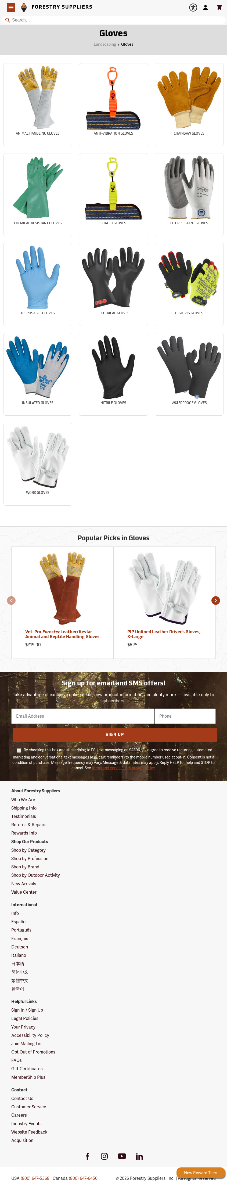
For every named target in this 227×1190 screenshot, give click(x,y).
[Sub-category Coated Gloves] (113, 194)
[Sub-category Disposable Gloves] (37, 284)
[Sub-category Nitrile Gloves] (113, 374)
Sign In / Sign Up (27, 1010)
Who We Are (23, 800)
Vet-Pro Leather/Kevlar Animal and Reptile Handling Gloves (62, 634)
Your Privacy (23, 1027)
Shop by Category (28, 850)
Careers (19, 1115)
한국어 (17, 989)
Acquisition (22, 1140)
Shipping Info (24, 808)
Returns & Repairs (28, 825)
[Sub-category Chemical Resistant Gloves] (37, 194)
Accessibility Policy (30, 1035)
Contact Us (22, 1098)
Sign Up (115, 735)
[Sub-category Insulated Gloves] (37, 374)
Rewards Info (24, 833)
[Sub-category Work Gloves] (37, 464)
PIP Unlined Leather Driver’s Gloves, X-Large (163, 634)
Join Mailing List (27, 1044)
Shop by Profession (29, 858)
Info (15, 913)
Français (19, 938)
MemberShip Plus (28, 1077)
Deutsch (19, 947)
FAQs (16, 1060)
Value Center (24, 892)
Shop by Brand (25, 867)
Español (19, 922)
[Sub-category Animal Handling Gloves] (37, 104)
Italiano (18, 955)
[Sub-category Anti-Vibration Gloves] (113, 104)
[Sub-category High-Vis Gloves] (189, 284)
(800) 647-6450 (83, 1178)
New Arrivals (23, 884)
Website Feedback (29, 1132)
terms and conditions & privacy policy (123, 767)
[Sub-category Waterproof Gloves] (189, 374)
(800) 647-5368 (35, 1178)
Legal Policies (24, 1018)
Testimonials (23, 816)
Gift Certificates (27, 1069)
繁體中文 (19, 980)
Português (21, 930)
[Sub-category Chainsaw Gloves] (189, 104)
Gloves (127, 44)
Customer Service (28, 1107)
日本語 (17, 963)
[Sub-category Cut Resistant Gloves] (189, 194)
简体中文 (19, 972)
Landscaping (105, 44)
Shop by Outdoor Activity (35, 875)
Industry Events (26, 1124)
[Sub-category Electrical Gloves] (113, 284)
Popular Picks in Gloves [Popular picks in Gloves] (114, 538)
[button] (11, 600)
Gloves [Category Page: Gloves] (113, 34)
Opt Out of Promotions (33, 1052)
